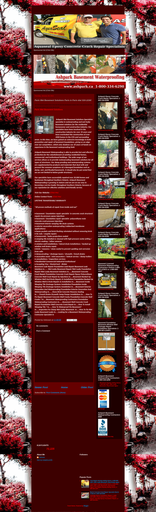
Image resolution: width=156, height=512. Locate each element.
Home (64, 387)
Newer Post (41, 387)
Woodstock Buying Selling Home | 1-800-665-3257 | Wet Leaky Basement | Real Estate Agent (110, 384)
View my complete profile (44, 460)
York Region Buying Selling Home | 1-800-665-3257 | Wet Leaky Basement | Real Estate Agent (104, 481)
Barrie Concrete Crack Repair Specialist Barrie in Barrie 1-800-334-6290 (104, 492)
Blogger (86, 506)
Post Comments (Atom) (56, 393)
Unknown (42, 457)
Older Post (87, 387)
